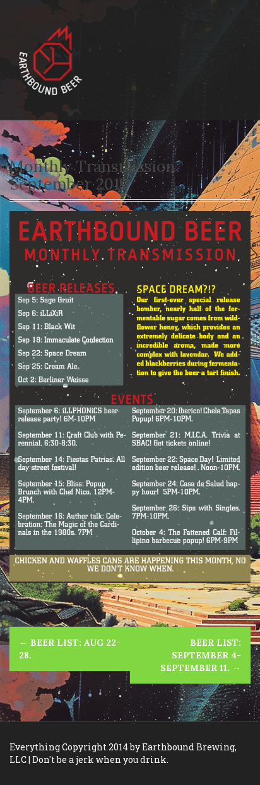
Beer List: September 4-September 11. (200, 655)
